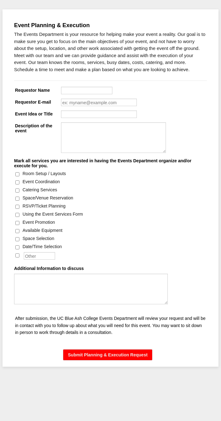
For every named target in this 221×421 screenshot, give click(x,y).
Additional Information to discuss (49, 268)
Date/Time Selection (42, 246)
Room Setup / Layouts (44, 173)
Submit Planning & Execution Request (107, 354)
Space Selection (38, 238)
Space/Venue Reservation (48, 197)
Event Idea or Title (34, 113)
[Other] (17, 255)
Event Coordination (41, 181)
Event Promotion (39, 222)
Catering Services (40, 189)
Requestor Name (32, 90)
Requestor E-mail (33, 102)
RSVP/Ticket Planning (44, 205)
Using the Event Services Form (53, 214)
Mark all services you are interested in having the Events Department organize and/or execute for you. (102, 163)
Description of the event (33, 128)
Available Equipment (42, 230)
